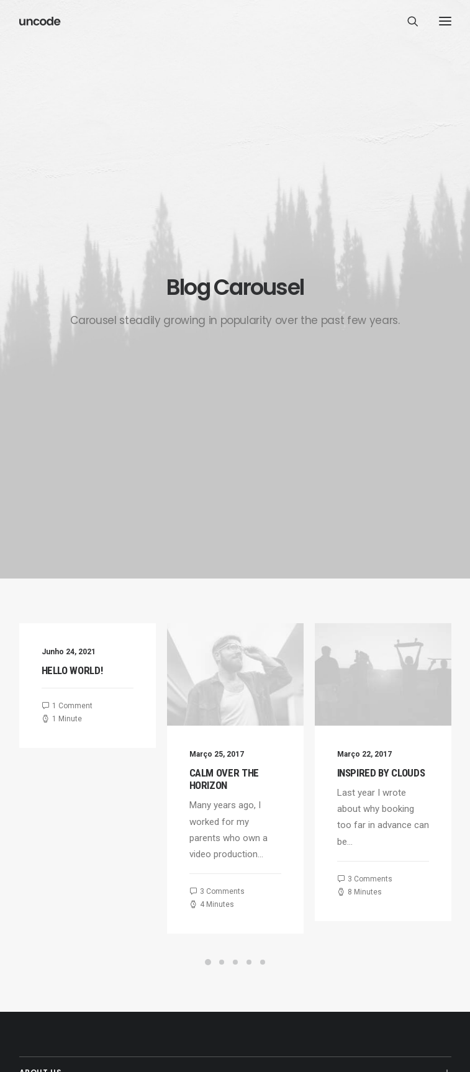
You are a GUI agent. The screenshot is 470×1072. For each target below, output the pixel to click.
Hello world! (72, 333)
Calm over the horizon (233, 441)
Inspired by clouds (414, 435)
